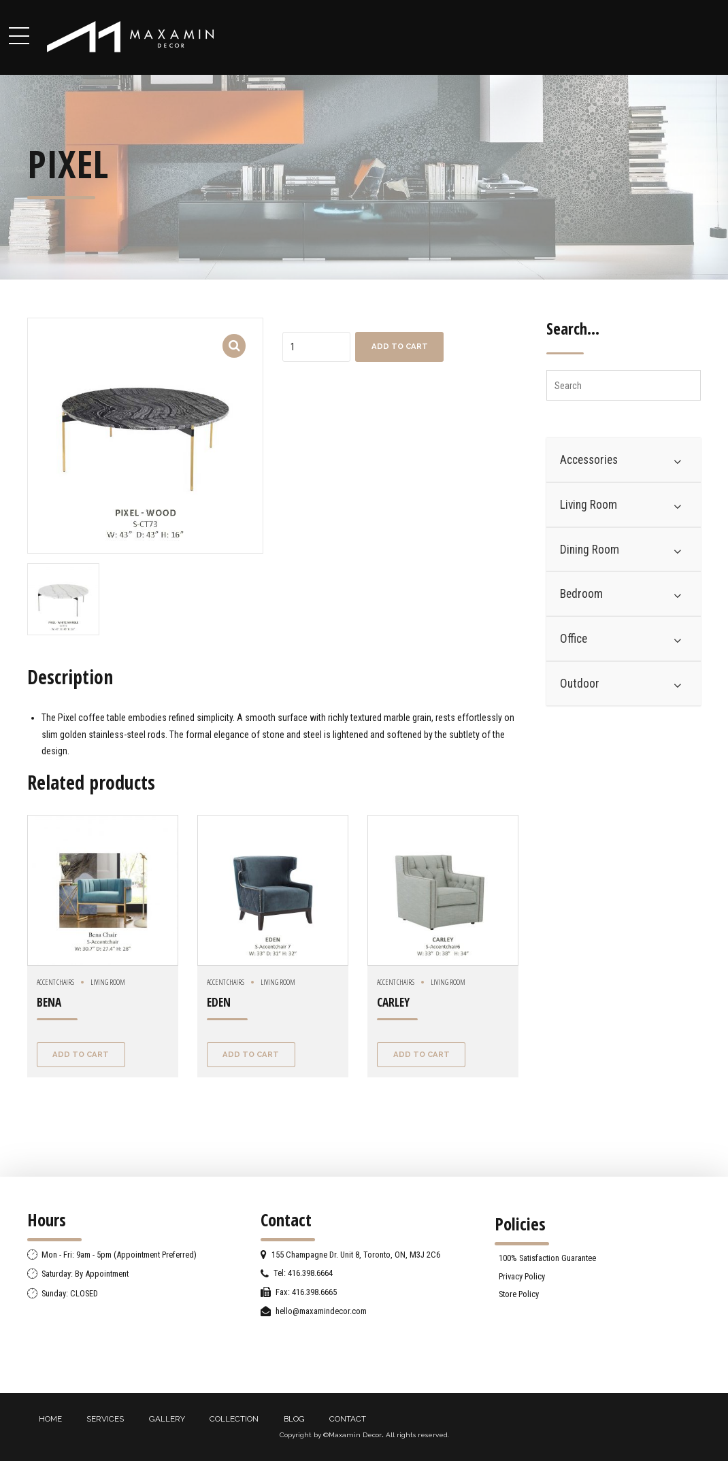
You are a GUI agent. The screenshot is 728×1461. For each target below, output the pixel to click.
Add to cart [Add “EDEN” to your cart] (250, 1054)
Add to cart (399, 346)
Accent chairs (55, 982)
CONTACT (347, 1419)
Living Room (107, 982)
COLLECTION (234, 1419)
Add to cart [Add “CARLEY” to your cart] (421, 1054)
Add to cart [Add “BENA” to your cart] (80, 1054)
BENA (49, 1002)
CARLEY (393, 1002)
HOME (50, 1419)
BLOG (294, 1419)
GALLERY (167, 1419)
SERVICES (105, 1419)
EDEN (219, 1002)
